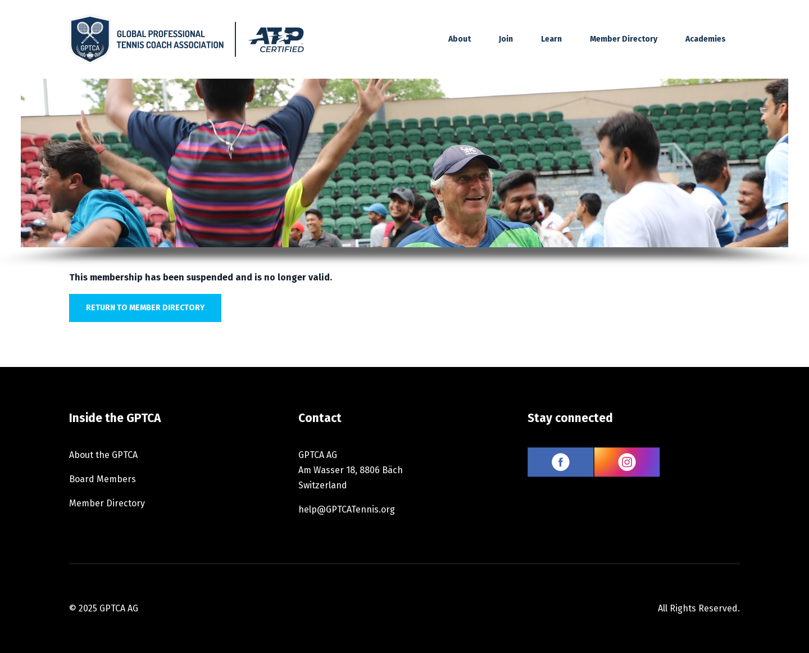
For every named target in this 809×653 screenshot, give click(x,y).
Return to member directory (145, 307)
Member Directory (623, 39)
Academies (705, 39)
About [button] (459, 39)
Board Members (102, 479)
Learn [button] (551, 39)
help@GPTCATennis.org (346, 509)
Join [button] (506, 39)
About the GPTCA (103, 455)
